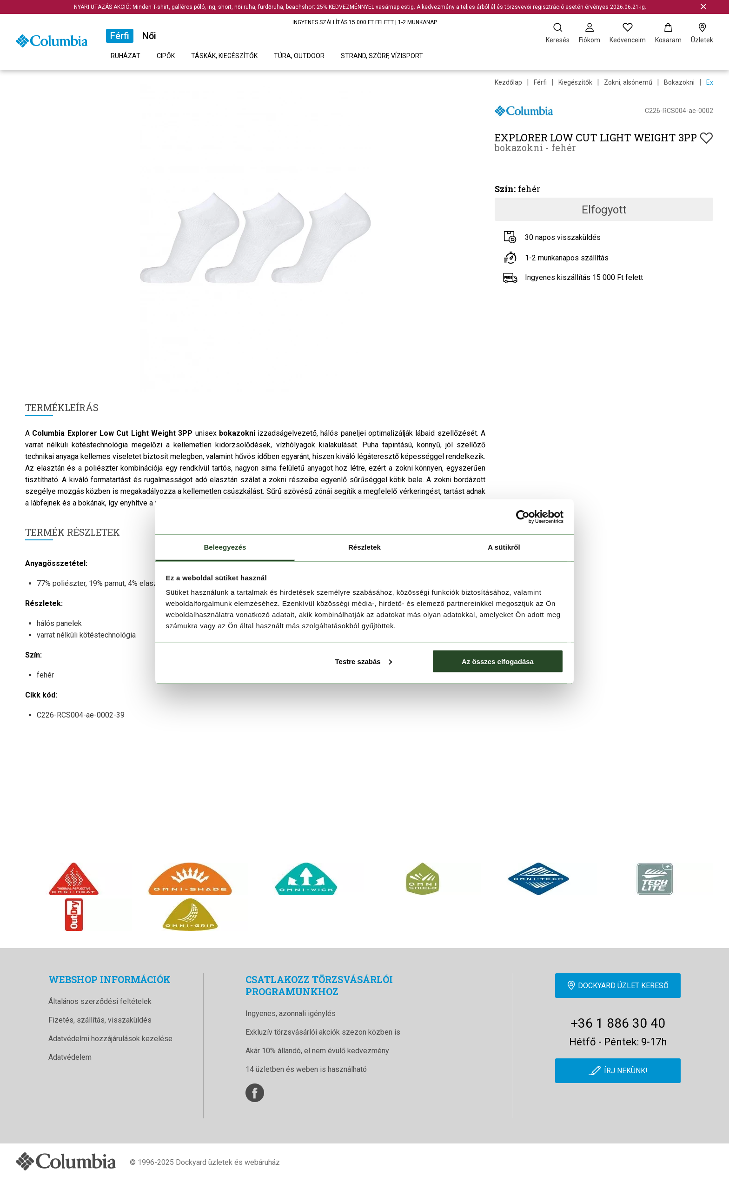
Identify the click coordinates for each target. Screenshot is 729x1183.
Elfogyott (604, 209)
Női (149, 35)
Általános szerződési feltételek (100, 1001)
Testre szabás (363, 661)
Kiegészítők (575, 82)
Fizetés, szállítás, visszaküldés (100, 1020)
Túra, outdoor (299, 56)
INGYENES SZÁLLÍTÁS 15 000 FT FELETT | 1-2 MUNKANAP (364, 22)
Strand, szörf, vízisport (382, 56)
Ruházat (125, 56)
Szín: (505, 188)
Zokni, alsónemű (628, 82)
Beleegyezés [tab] (225, 547)
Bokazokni (679, 82)
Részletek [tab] (364, 547)
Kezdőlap (508, 82)
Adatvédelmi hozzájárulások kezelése (110, 1038)
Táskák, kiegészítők (224, 56)
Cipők (166, 56)
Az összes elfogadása (498, 661)
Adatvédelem (70, 1057)
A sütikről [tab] (504, 547)
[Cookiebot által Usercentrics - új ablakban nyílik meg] (522, 517)
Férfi (119, 35)
